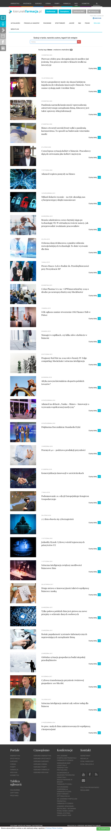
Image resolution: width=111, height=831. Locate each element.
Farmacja (67, 3)
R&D (79, 25)
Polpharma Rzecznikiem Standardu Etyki (60, 429)
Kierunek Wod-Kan (41, 774)
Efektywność (60, 25)
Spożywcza (27, 3)
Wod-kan (76, 4)
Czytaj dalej (95, 70)
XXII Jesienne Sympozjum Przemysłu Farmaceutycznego (66, 760)
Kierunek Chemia (40, 766)
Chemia (48, 3)
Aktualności (15, 25)
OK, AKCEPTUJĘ (104, 829)
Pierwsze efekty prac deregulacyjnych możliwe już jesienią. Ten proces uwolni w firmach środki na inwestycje (65, 63)
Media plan (15, 31)
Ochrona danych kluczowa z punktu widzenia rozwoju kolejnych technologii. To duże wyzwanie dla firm (64, 247)
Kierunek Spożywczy (42, 761)
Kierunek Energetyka (42, 758)
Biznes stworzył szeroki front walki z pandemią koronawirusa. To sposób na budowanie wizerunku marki (65, 132)
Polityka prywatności (89, 789)
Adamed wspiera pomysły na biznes (58, 175)
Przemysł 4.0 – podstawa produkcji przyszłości (63, 452)
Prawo (87, 25)
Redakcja (84, 761)
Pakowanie (47, 25)
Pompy (57, 3)
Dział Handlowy (87, 763)
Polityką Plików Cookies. (54, 828)
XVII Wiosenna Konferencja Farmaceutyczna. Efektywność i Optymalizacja (64, 793)
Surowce (38, 3)
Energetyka (15, 3)
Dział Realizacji (87, 766)
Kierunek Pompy (40, 769)
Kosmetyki (85, 3)
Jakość (71, 25)
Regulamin (84, 792)
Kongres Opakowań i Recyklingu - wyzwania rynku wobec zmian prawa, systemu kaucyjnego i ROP (66, 812)
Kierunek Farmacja (41, 772)
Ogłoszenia (15, 792)
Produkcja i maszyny (31, 25)
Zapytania (14, 795)
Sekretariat (85, 758)
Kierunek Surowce (41, 763)
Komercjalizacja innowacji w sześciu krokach (62, 475)
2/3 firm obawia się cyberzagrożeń (57, 521)
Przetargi (14, 798)
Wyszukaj (96, 4)
